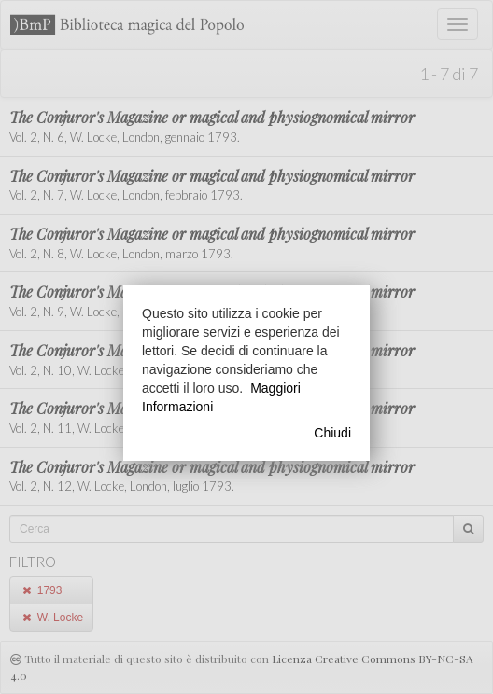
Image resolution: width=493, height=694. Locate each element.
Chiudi (332, 432)
